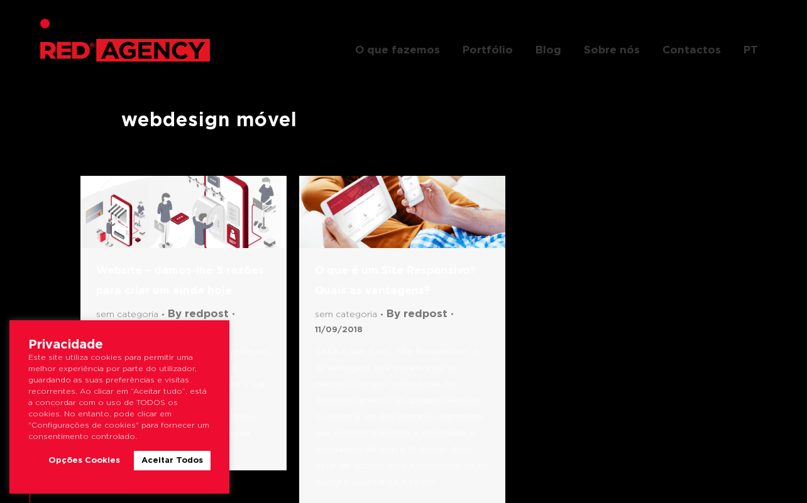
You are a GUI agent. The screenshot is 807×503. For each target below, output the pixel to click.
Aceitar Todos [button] (172, 460)
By (198, 314)
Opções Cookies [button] (84, 460)
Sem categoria (127, 314)
